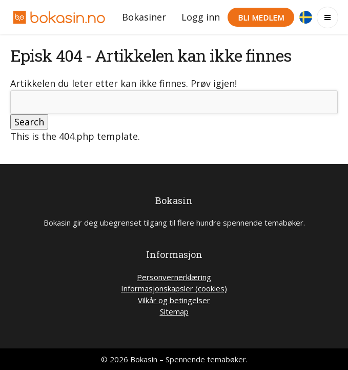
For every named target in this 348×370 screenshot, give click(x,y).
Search (29, 122)
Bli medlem (261, 17)
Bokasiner (144, 17)
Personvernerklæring (174, 277)
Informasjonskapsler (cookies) (174, 288)
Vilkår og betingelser (174, 300)
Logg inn (200, 17)
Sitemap (174, 311)
